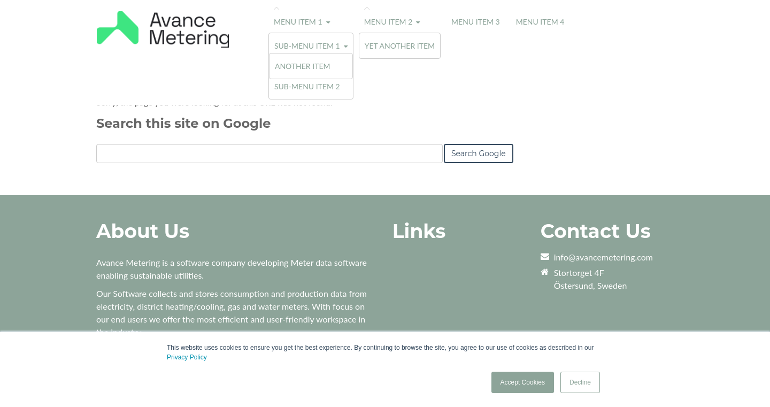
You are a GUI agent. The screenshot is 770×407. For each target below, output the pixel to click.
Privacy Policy (187, 357)
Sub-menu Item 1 (307, 45)
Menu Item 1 (298, 21)
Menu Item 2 (388, 21)
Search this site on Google (183, 123)
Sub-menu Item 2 (307, 86)
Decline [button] (580, 382)
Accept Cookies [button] (522, 382)
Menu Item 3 (475, 21)
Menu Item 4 (540, 21)
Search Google (478, 153)
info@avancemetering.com (603, 257)
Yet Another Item (400, 45)
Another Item (302, 66)
